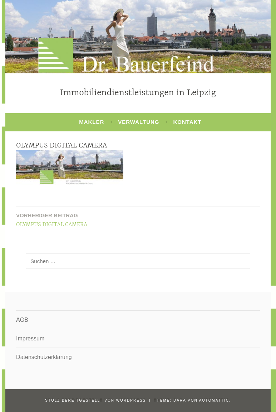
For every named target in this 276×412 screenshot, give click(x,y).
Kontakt (187, 122)
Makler (91, 122)
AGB (22, 320)
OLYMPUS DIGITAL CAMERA (51, 219)
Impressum (30, 338)
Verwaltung (138, 122)
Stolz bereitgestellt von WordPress (95, 400)
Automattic (214, 400)
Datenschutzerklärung (44, 357)
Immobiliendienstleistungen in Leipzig (138, 93)
